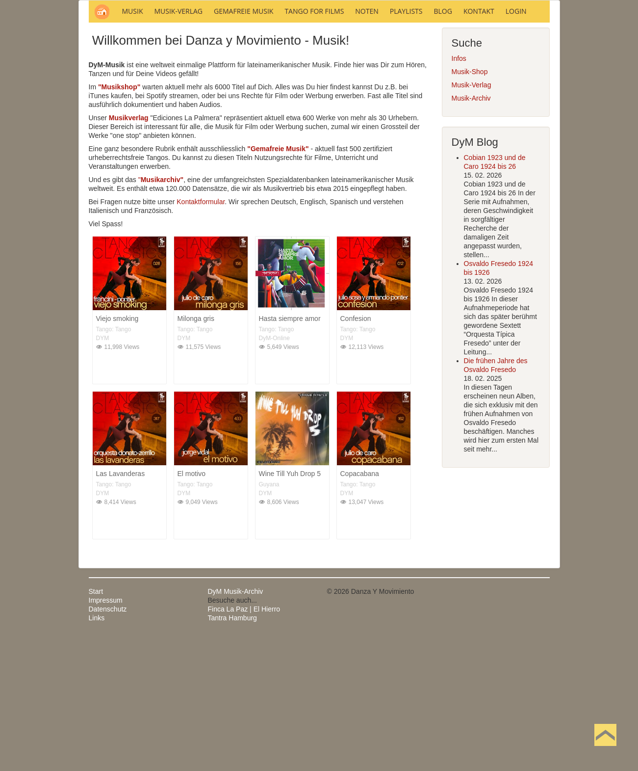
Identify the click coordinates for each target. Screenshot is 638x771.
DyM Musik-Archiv (235, 724)
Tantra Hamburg (232, 750)
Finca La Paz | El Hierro (244, 741)
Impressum (106, 733)
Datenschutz (108, 741)
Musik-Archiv (471, 231)
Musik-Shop (470, 204)
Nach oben (605, 750)
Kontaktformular (201, 334)
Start (96, 724)
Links (97, 750)
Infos (459, 191)
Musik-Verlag (471, 217)
